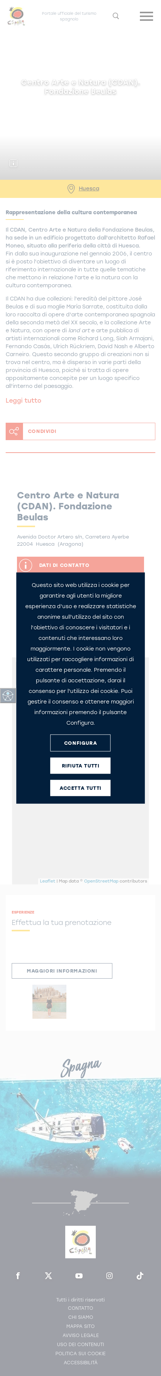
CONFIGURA (80, 743)
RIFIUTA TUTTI (81, 765)
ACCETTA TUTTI (80, 788)
